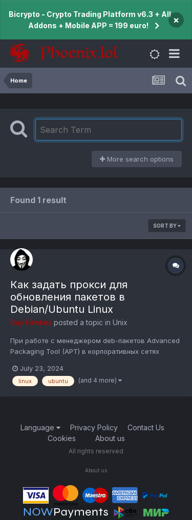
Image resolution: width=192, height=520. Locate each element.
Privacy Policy (94, 427)
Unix (120, 322)
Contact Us (145, 427)
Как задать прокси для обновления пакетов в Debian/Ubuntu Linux (68, 296)
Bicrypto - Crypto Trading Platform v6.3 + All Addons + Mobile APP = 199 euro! (90, 20)
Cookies (62, 438)
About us (110, 438)
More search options (137, 159)
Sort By (167, 226)
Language (40, 427)
